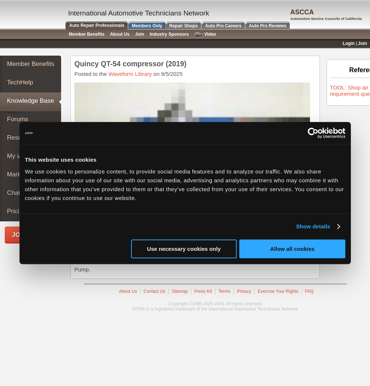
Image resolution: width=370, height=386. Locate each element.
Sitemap (180, 291)
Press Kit (203, 291)
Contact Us (154, 291)
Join (139, 34)
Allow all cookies (292, 249)
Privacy (244, 291)
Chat (13, 192)
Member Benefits (30, 63)
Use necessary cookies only (184, 249)
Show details (313, 226)
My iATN (19, 155)
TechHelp (20, 82)
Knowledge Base (30, 100)
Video (205, 34)
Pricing (16, 211)
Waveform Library (130, 74)
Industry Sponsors (169, 34)
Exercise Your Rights (278, 291)
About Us (128, 291)
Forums (17, 119)
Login (349, 43)
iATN (32, 15)
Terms (224, 291)
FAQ (309, 291)
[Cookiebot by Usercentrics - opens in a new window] (313, 132)
